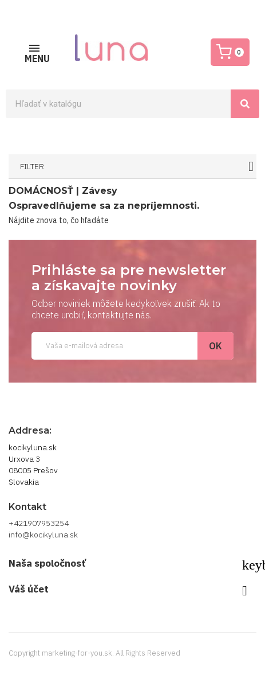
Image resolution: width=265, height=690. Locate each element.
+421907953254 (39, 523)
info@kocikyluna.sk (43, 534)
